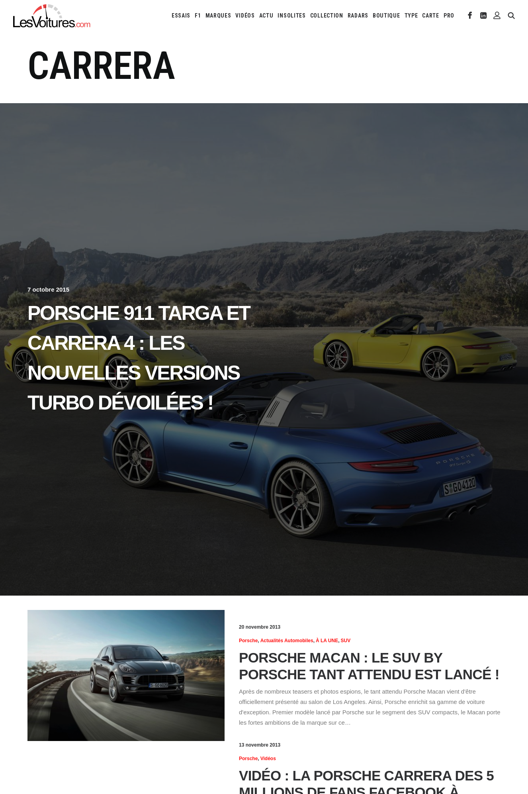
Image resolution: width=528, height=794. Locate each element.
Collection (326, 15)
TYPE (411, 15)
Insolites (291, 15)
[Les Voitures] (52, 15)
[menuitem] (181, 15)
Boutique (386, 15)
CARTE (430, 15)
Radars (358, 15)
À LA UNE (327, 640)
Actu (266, 15)
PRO (449, 15)
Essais (181, 15)
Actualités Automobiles (286, 640)
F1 (198, 15)
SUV (346, 640)
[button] (470, 15)
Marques (218, 15)
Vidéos (244, 15)
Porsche (248, 640)
